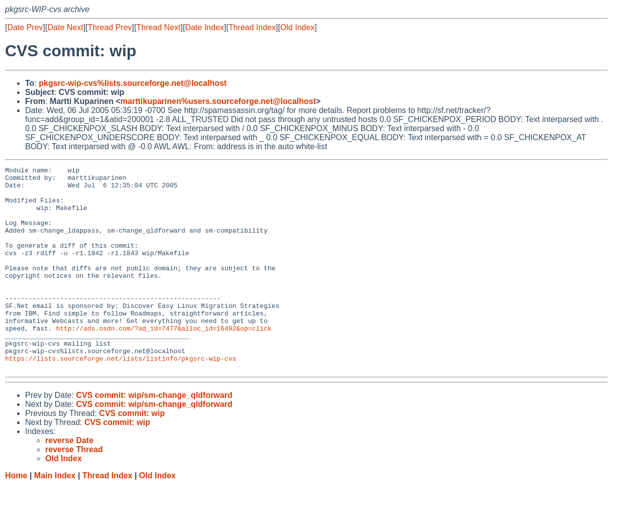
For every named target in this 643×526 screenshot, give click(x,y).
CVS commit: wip (132, 454)
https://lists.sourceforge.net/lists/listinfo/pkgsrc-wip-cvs (120, 397)
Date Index (204, 27)
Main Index (55, 516)
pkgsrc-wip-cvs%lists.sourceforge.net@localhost (133, 83)
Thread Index (252, 27)
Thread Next (158, 27)
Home (16, 516)
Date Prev (25, 27)
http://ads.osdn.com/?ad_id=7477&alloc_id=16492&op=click (163, 361)
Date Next (65, 27)
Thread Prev (110, 27)
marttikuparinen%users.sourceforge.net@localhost (218, 101)
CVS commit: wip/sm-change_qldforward (154, 436)
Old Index (297, 27)
